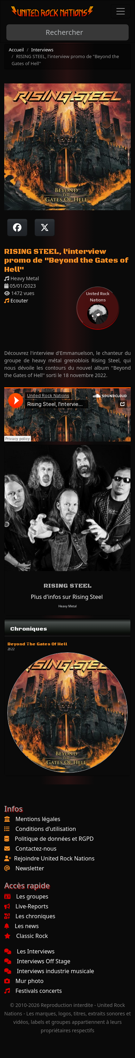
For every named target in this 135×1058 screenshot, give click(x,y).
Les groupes (26, 896)
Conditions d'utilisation (45, 829)
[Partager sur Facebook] (17, 227)
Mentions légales (37, 819)
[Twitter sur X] (44, 227)
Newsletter (29, 868)
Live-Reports (26, 906)
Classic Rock (26, 936)
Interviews (42, 49)
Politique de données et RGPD (54, 839)
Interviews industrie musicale (49, 971)
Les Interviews (29, 951)
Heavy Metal (67, 606)
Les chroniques (29, 916)
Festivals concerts (33, 991)
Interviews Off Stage (37, 961)
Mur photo (24, 981)
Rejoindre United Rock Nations (54, 858)
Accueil (16, 49)
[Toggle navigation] (120, 11)
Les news (21, 926)
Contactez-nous (36, 848)
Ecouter (16, 300)
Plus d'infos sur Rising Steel (67, 597)
